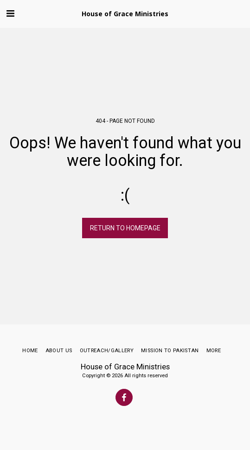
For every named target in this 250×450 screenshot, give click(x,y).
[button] (10, 13)
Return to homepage (125, 228)
